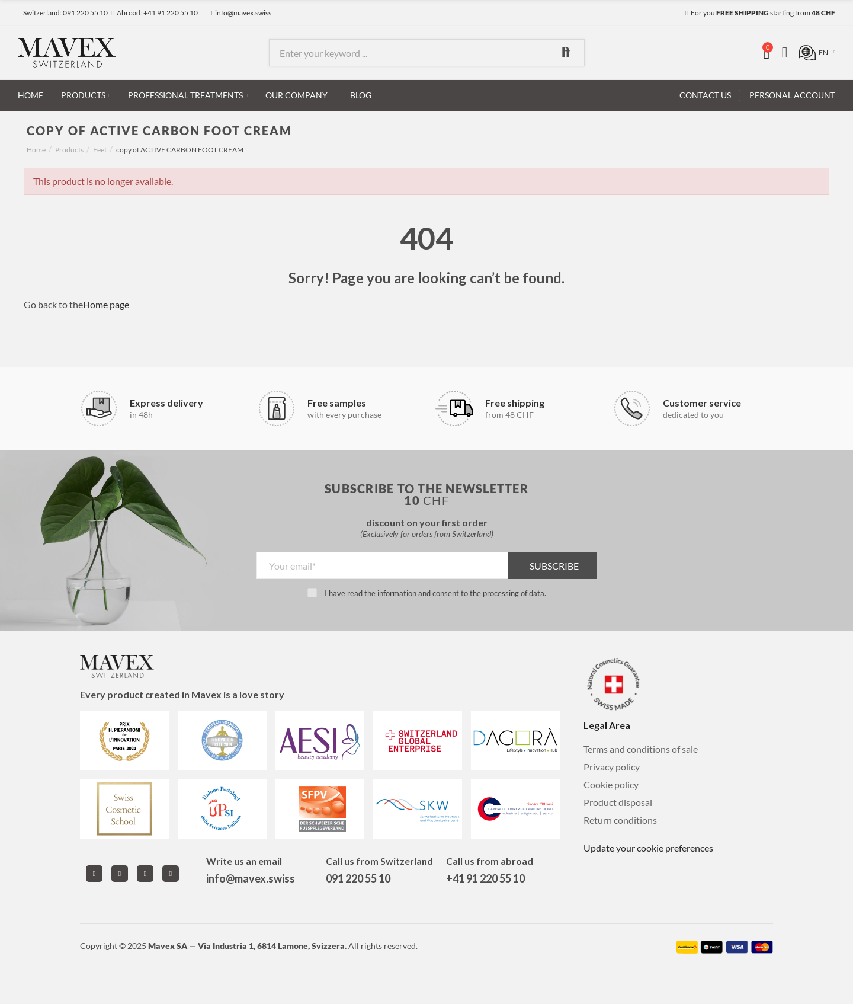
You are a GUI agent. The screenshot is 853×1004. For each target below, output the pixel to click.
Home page (106, 304)
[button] (63, 13)
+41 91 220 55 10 (485, 878)
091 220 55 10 (358, 878)
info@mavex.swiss (250, 878)
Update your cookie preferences (648, 847)
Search (566, 52)
